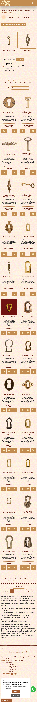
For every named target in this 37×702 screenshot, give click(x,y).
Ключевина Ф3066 (9, 551)
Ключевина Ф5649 (9, 236)
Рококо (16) (8, 68)
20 (10, 82)
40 (15, 82)
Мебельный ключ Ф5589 (27, 154)
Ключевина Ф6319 (9, 276)
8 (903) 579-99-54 (13, 667)
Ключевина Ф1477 (28, 355)
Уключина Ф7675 (9, 154)
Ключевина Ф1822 (9, 355)
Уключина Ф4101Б (9, 512)
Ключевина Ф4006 (28, 317)
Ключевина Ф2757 (28, 551)
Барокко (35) (9, 64)
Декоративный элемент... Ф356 (28, 512)
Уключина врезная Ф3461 (28, 433)
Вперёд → (19, 586)
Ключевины (27, 50)
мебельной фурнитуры (7, 651)
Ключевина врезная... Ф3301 (9, 433)
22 (28, 591)
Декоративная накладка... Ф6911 (9, 195)
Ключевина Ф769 (27, 394)
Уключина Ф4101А (9, 473)
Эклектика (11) (9, 70)
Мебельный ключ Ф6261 (27, 195)
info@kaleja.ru (10, 662)
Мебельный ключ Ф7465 (27, 112)
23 (33, 591)
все (30, 82)
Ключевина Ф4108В (28, 276)
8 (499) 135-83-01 (13, 671)
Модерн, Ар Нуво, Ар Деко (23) (14, 66)
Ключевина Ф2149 (9, 317)
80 (25, 82)
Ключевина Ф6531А (9, 113)
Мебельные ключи (9, 50)
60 (20, 82)
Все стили (20, 59)
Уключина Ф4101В (28, 473)
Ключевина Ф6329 (28, 236)
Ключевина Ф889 (9, 394)
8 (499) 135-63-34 (13, 669)
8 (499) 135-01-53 (13, 664)
